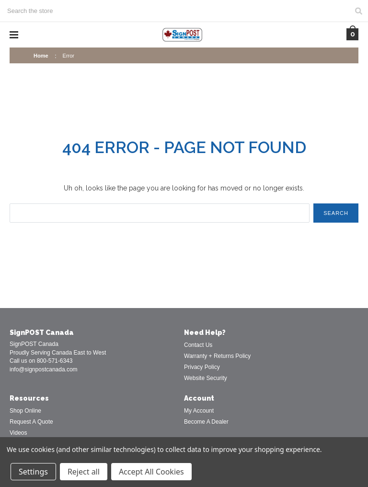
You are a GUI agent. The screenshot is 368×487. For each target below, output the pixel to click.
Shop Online (25, 410)
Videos (18, 432)
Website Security (205, 378)
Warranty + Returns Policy (217, 356)
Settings (33, 471)
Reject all (84, 471)
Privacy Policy (202, 367)
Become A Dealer (206, 421)
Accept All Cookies (151, 471)
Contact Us (198, 345)
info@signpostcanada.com (44, 369)
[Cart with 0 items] (352, 34)
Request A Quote (31, 421)
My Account (199, 410)
